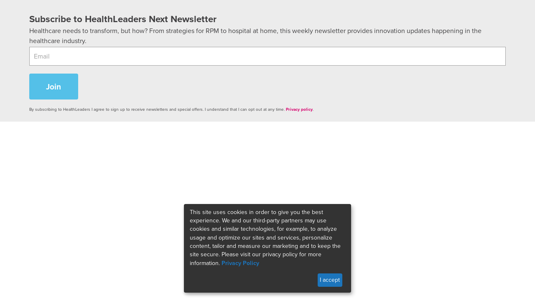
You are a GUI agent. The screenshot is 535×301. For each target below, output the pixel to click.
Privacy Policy (240, 263)
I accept (330, 279)
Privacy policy (299, 109)
